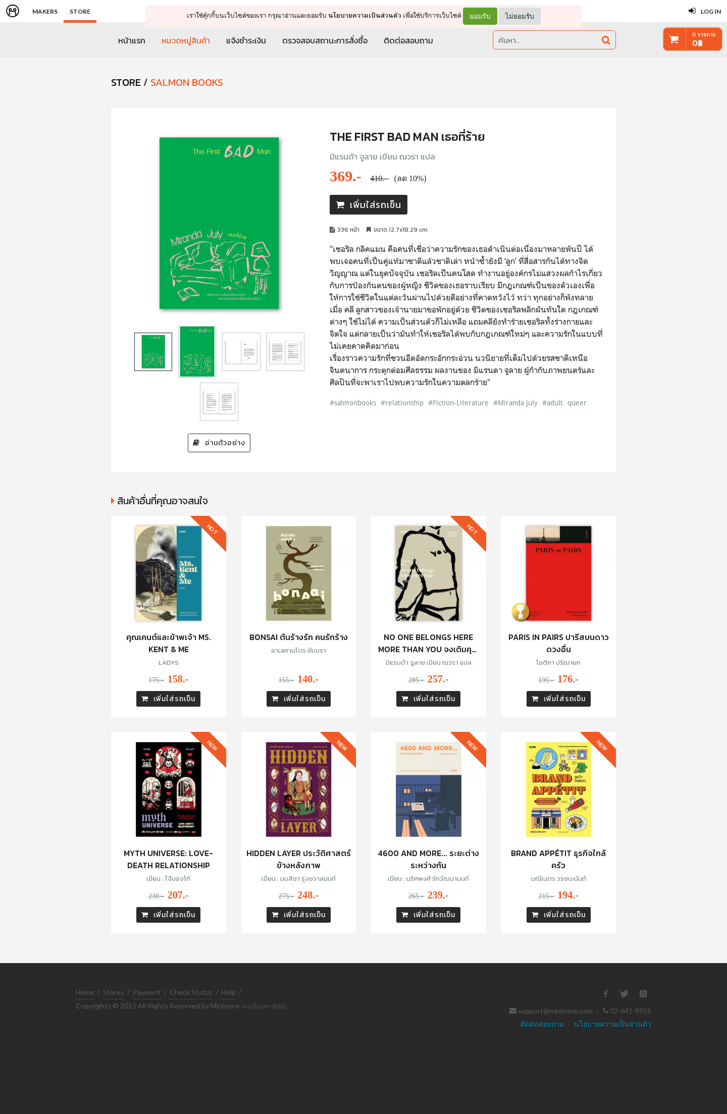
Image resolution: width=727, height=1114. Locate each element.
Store (80, 11)
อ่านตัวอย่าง (219, 443)
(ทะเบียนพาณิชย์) (264, 1006)
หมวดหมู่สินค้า (186, 40)
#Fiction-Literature (458, 402)
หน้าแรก (131, 40)
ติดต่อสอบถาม (408, 40)
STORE (126, 82)
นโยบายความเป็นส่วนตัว (364, 15)
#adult (552, 402)
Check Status (191, 992)
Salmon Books (186, 82)
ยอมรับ (480, 16)
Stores (113, 992)
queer (577, 402)
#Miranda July (515, 402)
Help (228, 992)
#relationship (402, 402)
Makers (45, 11)
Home (85, 992)
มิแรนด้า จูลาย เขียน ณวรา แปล (382, 156)
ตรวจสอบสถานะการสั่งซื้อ (325, 40)
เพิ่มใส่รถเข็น (368, 204)
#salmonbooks (353, 402)
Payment (147, 992)
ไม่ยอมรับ (519, 16)
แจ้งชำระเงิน (246, 40)
